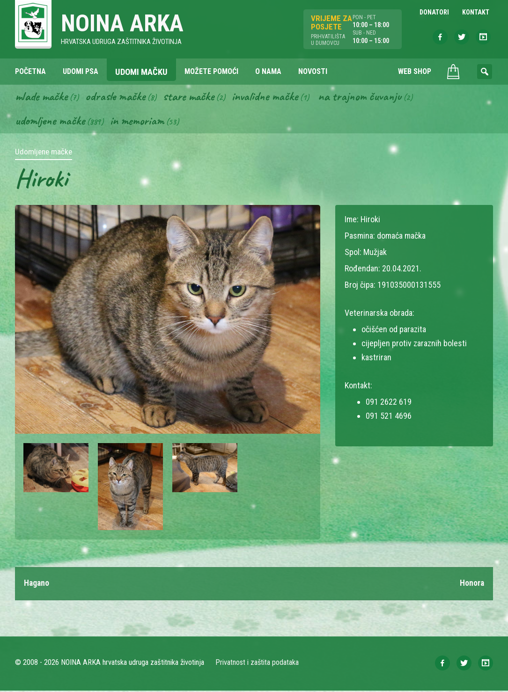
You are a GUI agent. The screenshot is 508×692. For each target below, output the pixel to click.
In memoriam (139, 122)
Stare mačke (193, 97)
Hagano (37, 585)
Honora (471, 585)
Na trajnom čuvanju (368, 97)
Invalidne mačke (271, 97)
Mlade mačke (42, 97)
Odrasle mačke (118, 97)
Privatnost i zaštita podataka (257, 663)
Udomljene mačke (51, 122)
